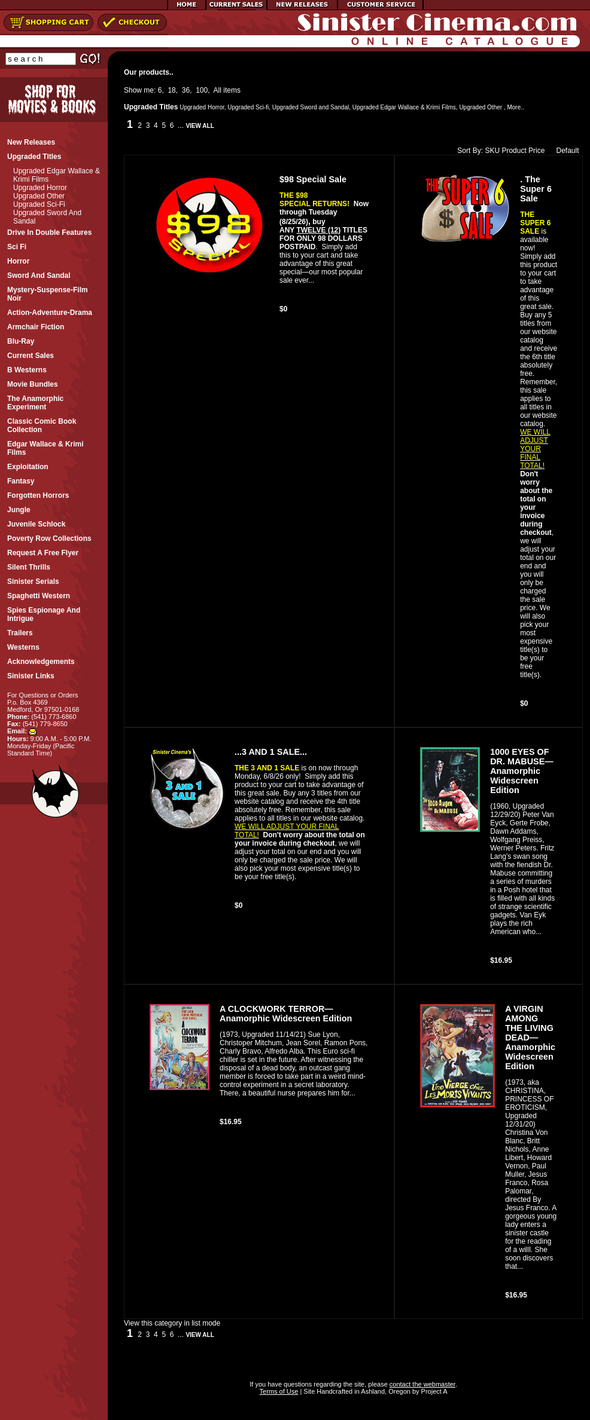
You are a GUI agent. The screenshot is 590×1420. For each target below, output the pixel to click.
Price (536, 150)
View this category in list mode (172, 1323)
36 (186, 90)
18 (171, 90)
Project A (433, 1391)
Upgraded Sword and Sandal (310, 107)
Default (565, 150)
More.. (515, 107)
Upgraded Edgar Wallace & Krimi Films (404, 107)
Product (513, 150)
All (217, 90)
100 (202, 90)
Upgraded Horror (40, 187)
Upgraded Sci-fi (39, 204)
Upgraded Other (39, 196)
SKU (492, 150)
